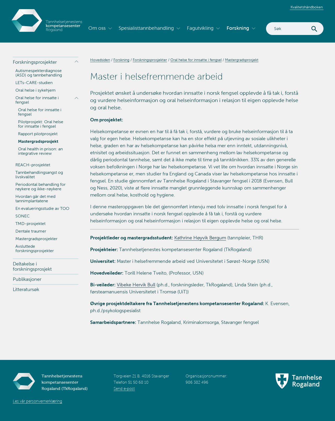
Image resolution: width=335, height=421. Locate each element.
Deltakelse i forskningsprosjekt (32, 266)
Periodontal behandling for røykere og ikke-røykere (40, 186)
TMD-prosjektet (30, 223)
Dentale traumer (30, 231)
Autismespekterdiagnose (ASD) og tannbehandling (38, 72)
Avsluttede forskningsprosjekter (34, 248)
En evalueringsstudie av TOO (42, 208)
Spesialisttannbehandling (146, 28)
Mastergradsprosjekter (36, 238)
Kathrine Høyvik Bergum (200, 237)
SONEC (22, 216)
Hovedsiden (100, 60)
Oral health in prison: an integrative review (40, 151)
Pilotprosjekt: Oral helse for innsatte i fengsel (40, 124)
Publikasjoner (27, 279)
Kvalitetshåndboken (307, 7)
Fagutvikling (200, 28)
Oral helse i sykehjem (35, 90)
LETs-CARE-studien (34, 82)
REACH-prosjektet (32, 165)
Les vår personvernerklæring (37, 401)
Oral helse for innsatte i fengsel (37, 100)
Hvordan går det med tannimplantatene (35, 198)
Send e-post (124, 389)
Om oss (97, 28)
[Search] (295, 28)
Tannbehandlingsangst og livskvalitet (39, 174)
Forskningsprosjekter (35, 62)
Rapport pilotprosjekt (37, 134)
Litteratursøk (26, 289)
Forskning (238, 28)
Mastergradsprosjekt (38, 141)
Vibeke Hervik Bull (136, 284)
